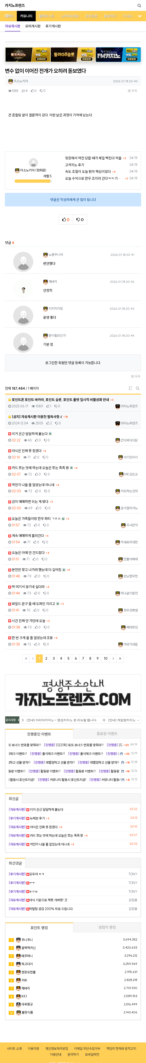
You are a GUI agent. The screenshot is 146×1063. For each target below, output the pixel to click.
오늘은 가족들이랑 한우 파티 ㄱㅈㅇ (34, 518)
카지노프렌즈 (15, 5)
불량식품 (27, 1012)
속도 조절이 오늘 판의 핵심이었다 (88, 171)
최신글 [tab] (14, 798)
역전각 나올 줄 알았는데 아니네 (31, 485)
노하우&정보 (66, 16)
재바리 (25, 988)
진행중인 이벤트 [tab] (39, 734)
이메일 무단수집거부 (87, 1048)
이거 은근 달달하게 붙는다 (28, 433)
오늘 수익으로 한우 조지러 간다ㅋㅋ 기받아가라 (94, 178)
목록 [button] (132, 91)
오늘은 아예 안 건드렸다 (26, 552)
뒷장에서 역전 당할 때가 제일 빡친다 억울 (93, 158)
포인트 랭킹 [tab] (39, 927)
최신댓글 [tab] (15, 863)
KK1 (24, 996)
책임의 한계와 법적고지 (121, 1048)
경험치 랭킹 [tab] (107, 927)
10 (106, 658)
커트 (24, 980)
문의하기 (73, 1054)
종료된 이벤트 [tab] (107, 733)
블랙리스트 (43, 16)
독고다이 (27, 964)
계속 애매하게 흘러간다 (26, 535)
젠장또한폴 (28, 972)
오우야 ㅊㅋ (26, 874)
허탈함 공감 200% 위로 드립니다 (41, 909)
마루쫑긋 (27, 1004)
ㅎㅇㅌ (23, 891)
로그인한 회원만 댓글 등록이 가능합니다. (73, 363)
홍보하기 (106, 16)
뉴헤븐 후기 (27, 818)
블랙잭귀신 (28, 948)
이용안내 (55, 1054)
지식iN (124, 16)
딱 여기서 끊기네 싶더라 (26, 586)
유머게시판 (33, 26)
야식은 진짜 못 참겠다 (25, 451)
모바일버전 (92, 1054)
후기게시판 (53, 26)
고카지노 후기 (74, 165)
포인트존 (88, 16)
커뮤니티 (23, 16)
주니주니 (27, 940)
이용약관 (33, 1048)
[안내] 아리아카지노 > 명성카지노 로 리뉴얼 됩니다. (62, 720)
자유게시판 (12, 26)
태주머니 (27, 956)
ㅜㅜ (22, 883)
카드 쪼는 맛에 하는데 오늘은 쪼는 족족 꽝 (38, 468)
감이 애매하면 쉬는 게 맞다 (28, 501)
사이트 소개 (14, 1048)
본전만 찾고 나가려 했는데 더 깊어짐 (34, 569)
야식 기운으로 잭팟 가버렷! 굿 (38, 900)
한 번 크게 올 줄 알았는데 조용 (30, 638)
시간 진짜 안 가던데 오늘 (26, 621)
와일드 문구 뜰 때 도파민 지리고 (31, 603)
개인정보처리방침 (56, 1048)
